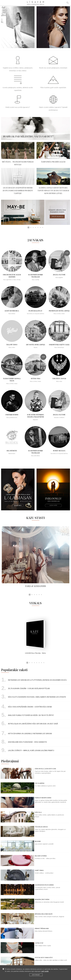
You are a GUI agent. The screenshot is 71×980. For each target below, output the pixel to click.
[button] (28, 227)
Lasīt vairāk (45, 971)
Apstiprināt (36, 974)
